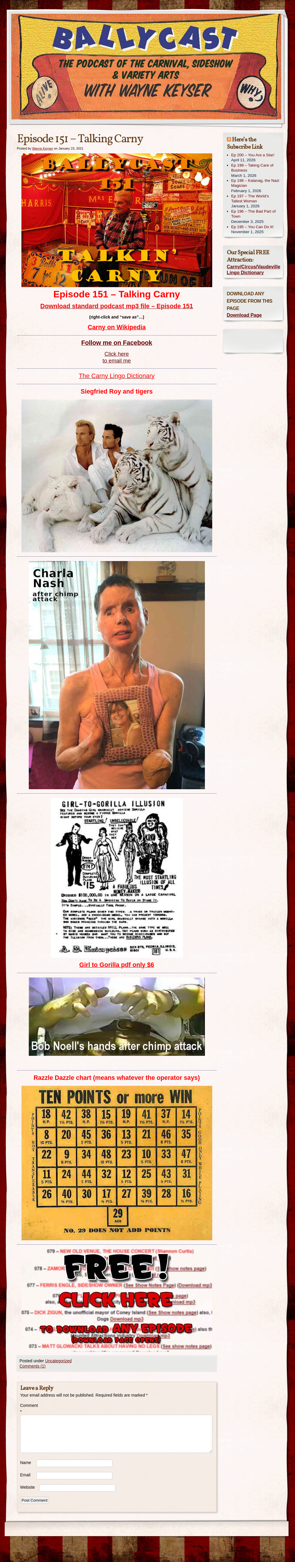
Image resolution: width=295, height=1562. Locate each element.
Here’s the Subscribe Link (245, 143)
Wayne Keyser (42, 148)
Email (25, 1475)
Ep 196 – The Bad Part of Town (253, 213)
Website (27, 1487)
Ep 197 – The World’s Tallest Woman (250, 198)
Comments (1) (33, 1366)
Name (25, 1462)
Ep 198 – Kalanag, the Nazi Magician (255, 183)
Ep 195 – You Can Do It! (252, 227)
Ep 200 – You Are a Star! (252, 155)
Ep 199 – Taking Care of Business (252, 167)
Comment (28, 1408)
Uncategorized (58, 1360)
